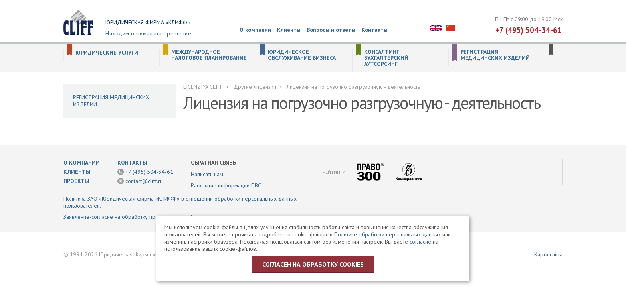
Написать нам (207, 174)
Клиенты (289, 29)
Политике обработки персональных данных (387, 234)
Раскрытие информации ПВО (226, 185)
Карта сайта (548, 254)
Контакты (374, 29)
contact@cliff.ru (144, 181)
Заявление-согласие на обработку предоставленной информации (144, 216)
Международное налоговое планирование (209, 55)
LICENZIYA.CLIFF (203, 86)
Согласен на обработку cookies (313, 264)
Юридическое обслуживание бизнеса (302, 55)
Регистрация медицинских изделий (495, 55)
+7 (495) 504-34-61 (528, 29)
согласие (420, 241)
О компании (255, 29)
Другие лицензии (255, 86)
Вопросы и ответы (331, 29)
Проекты (76, 181)
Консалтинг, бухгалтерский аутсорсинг (386, 58)
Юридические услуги (106, 53)
